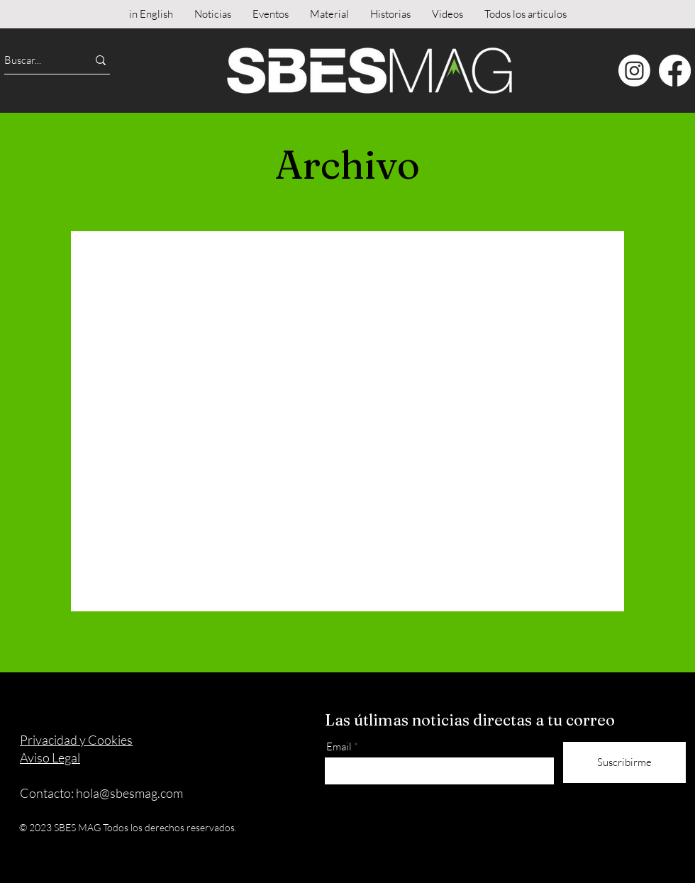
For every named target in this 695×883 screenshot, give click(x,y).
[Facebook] (675, 71)
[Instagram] (634, 71)
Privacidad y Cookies (76, 740)
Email (339, 746)
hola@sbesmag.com (129, 793)
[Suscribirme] (624, 762)
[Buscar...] (33, 60)
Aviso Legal (50, 757)
